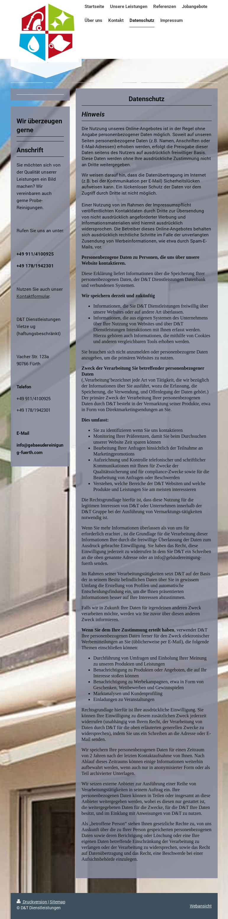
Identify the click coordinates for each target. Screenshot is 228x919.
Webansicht (201, 906)
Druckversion (32, 902)
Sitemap (57, 902)
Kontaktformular (33, 296)
